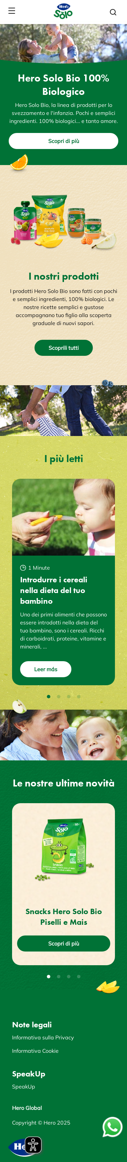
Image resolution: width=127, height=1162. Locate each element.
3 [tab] (68, 697)
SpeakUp (23, 1086)
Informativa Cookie (35, 1050)
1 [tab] (48, 697)
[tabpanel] (63, 582)
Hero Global (27, 1108)
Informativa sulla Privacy (43, 1037)
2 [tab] (58, 697)
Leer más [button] (45, 669)
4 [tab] (78, 697)
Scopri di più (63, 141)
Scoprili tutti (64, 347)
